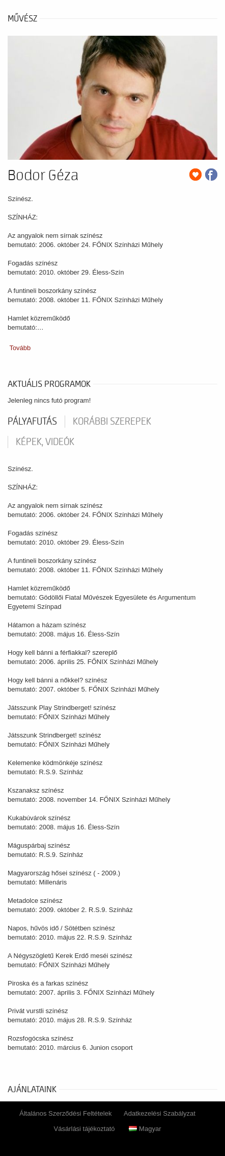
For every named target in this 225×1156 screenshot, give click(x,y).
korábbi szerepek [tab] (112, 421)
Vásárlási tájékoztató (84, 1129)
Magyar (145, 1129)
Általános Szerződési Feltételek (65, 1113)
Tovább (20, 348)
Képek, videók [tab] (45, 442)
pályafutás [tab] (32, 421)
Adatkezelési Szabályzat (159, 1113)
